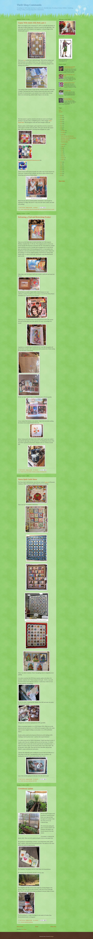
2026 (61, 115)
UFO (34, 781)
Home (36, 926)
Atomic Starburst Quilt (25, 209)
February (63, 157)
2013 (61, 171)
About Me (60, 111)
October (62, 134)
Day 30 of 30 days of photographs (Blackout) (68, 99)
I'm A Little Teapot (67, 90)
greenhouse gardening (29, 922)
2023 (61, 121)
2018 (61, 162)
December (63, 130)
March (62, 155)
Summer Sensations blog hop (69, 82)
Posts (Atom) (24, 929)
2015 (61, 167)
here (24, 60)
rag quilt (52, 209)
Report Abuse (62, 181)
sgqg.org (47, 482)
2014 (61, 169)
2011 (61, 175)
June (62, 150)
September (63, 144)
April (62, 153)
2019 (61, 129)
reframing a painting (35, 471)
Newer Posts (20, 926)
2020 (61, 127)
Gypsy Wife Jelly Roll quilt (34, 209)
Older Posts (53, 926)
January (62, 159)
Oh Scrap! (49, 209)
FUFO (22, 781)
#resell (22, 471)
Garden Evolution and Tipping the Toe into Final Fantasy (69, 67)
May (62, 151)
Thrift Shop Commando (29, 4)
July (62, 148)
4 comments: (35, 207)
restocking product (43, 471)
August (62, 146)
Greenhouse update (25, 788)
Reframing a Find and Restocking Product (34, 217)
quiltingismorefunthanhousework (33, 160)
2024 (61, 119)
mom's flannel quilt (43, 209)
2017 (61, 164)
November (63, 132)
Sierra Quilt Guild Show (27, 479)
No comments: (36, 469)
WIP (36, 781)
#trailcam (22, 922)
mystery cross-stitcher (28, 471)
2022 (61, 123)
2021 (61, 125)
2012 (61, 173)
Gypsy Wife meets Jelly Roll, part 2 (32, 23)
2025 (61, 117)
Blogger (52, 936)
